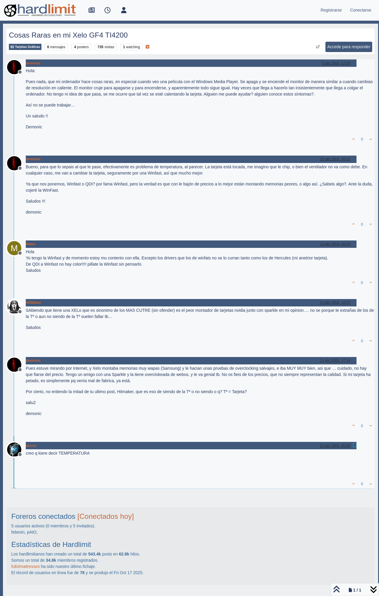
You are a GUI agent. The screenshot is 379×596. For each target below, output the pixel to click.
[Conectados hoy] (105, 516)
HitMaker (33, 303)
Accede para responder (348, 46)
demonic (33, 63)
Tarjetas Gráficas (25, 47)
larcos (31, 446)
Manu (30, 244)
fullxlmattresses (25, 566)
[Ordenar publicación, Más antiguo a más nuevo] (318, 47)
